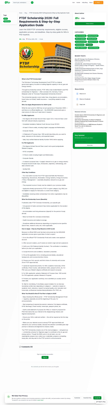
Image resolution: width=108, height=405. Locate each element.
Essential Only (87, 397)
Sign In (45, 357)
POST (98, 2)
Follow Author (90, 23)
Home (20, 13)
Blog (26, 13)
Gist (73, 2)
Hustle (78, 2)
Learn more (40, 399)
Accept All (97, 397)
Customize (77, 397)
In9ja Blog (85, 2)
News (91, 2)
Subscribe (90, 145)
